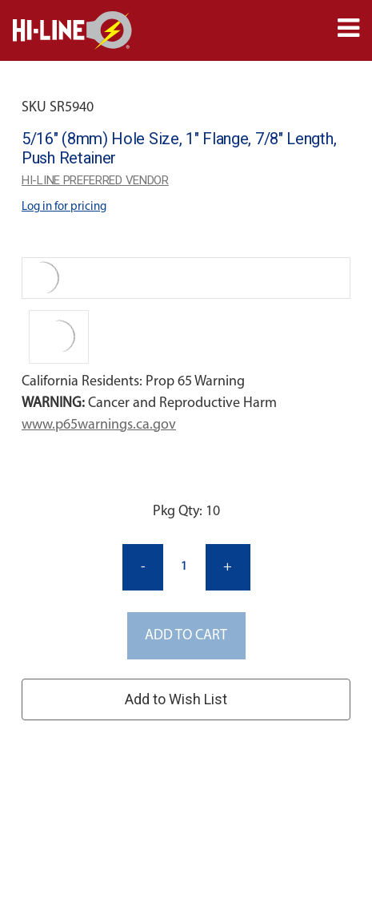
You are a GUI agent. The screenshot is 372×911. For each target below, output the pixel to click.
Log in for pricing (64, 207)
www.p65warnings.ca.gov (99, 425)
